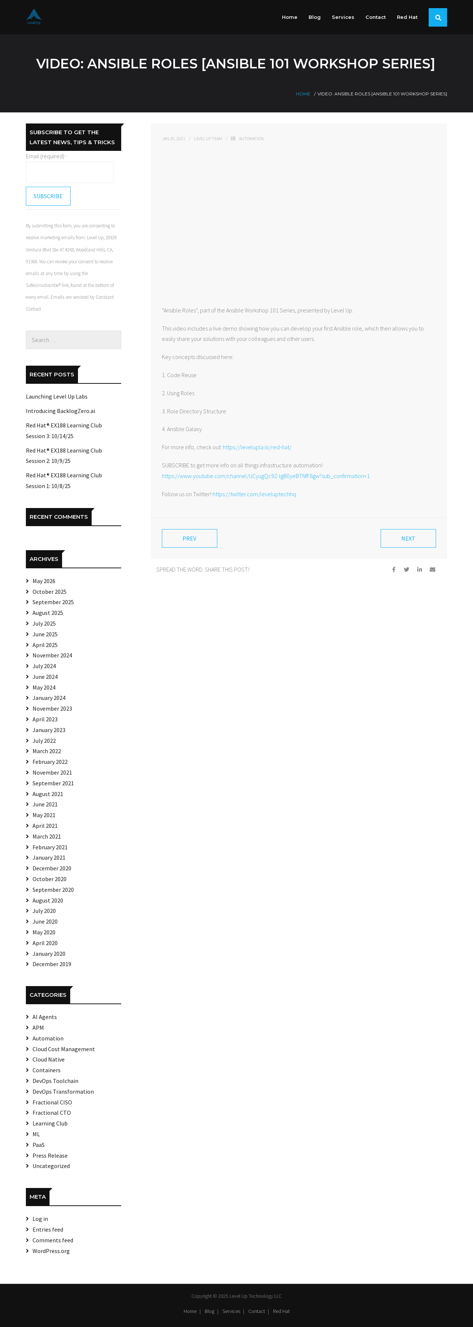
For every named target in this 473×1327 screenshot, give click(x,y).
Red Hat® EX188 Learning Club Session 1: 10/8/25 (64, 480)
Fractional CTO (52, 1112)
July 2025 (44, 623)
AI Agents (45, 1016)
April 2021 (45, 825)
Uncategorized (51, 1165)
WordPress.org (51, 1251)
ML (36, 1134)
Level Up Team (208, 138)
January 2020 (49, 953)
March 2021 (47, 836)
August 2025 (48, 612)
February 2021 (50, 847)
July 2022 (44, 740)
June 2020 (45, 921)
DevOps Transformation (63, 1091)
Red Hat (281, 1311)
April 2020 (45, 943)
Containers (47, 1070)
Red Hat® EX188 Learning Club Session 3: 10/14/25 (64, 431)
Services (231, 1311)
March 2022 (47, 751)
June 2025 (45, 634)
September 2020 (53, 889)
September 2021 (53, 783)
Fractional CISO (52, 1102)
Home (303, 94)
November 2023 (52, 708)
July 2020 (44, 910)
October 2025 (50, 591)
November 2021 (52, 772)
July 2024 (44, 666)
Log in (40, 1218)
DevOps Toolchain (55, 1080)
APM (38, 1027)
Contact (256, 1311)
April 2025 (45, 645)
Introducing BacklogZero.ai (60, 410)
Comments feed (53, 1240)
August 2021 (48, 794)
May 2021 (44, 815)
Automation (251, 138)
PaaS (39, 1144)
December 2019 (52, 964)
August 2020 (48, 900)
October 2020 (50, 879)
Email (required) (46, 156)
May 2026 (44, 581)
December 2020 (52, 868)
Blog (209, 1311)
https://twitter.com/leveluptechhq (254, 494)
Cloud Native (49, 1059)
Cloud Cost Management (64, 1049)
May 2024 (44, 687)
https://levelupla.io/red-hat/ (257, 447)
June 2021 (45, 804)
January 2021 (49, 857)
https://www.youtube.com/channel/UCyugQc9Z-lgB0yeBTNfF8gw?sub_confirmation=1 (266, 476)
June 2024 (45, 676)
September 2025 (53, 602)
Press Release (50, 1155)
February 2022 (50, 761)
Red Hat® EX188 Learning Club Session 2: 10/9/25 (64, 456)
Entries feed (48, 1229)
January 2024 (49, 697)
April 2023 (45, 719)
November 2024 (52, 655)
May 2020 (44, 932)
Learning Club (50, 1123)
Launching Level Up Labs (57, 396)
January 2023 (49, 730)
